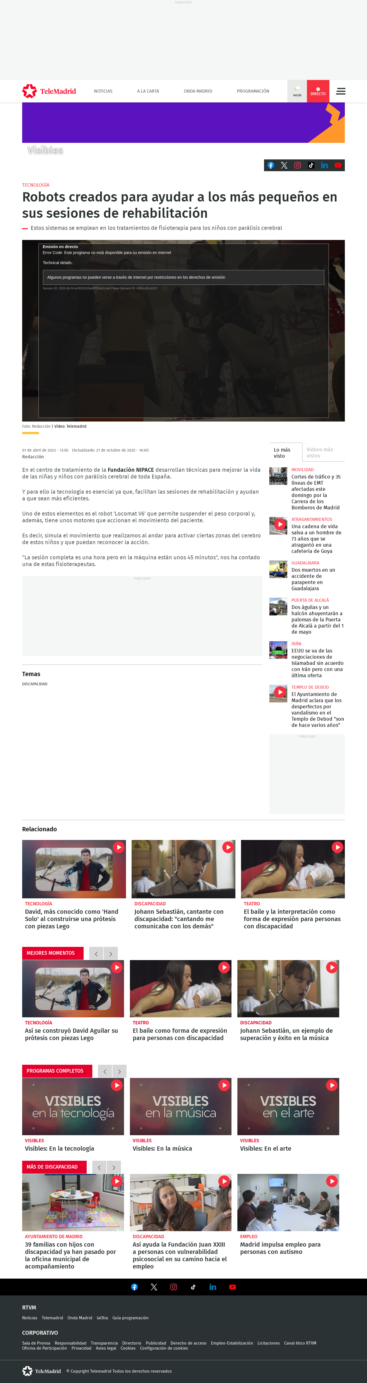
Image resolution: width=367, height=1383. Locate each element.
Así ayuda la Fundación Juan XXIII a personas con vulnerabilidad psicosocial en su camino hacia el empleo (181, 1202)
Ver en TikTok (193, 1288)
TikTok (311, 165)
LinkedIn (324, 165)
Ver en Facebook (134, 1288)
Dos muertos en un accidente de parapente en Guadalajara (278, 569)
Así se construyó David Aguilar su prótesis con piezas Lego (71, 1034)
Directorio (131, 1343)
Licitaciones (269, 1343)
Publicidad (156, 1343)
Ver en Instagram (173, 1287)
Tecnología (35, 185)
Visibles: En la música (181, 1106)
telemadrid (41, 1371)
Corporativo (40, 1333)
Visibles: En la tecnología (73, 1106)
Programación (253, 91)
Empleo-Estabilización (232, 1343)
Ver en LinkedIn (213, 1287)
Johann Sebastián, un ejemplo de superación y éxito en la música (286, 1034)
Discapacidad (34, 684)
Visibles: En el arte (288, 1106)
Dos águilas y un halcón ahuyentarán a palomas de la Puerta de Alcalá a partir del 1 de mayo (278, 606)
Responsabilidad (70, 1343)
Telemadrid (52, 1318)
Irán (296, 644)
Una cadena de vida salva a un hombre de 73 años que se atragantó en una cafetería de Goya (278, 526)
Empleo (249, 1236)
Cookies (128, 1348)
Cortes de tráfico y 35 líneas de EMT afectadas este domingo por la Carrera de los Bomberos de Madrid (278, 476)
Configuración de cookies (164, 1348)
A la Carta (148, 91)
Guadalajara (305, 563)
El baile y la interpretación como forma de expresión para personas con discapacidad (293, 869)
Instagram (297, 165)
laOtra (102, 1318)
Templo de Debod (310, 687)
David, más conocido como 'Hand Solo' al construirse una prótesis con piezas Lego (74, 869)
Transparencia (104, 1343)
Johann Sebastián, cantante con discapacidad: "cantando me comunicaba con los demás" (183, 869)
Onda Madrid (198, 91)
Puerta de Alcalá (310, 600)
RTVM (29, 1308)
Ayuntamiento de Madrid (53, 1236)
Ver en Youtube (232, 1287)
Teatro (252, 903)
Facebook (270, 165)
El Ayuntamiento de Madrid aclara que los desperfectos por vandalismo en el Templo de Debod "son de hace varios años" (278, 693)
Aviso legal (106, 1348)
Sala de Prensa (36, 1343)
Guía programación (131, 1318)
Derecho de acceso (189, 1343)
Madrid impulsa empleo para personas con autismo (288, 1202)
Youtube (338, 165)
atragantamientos (312, 519)
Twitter (284, 165)
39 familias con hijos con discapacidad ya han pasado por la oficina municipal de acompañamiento (73, 1202)
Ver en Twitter (154, 1288)
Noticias (103, 91)
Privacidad (81, 1348)
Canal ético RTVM (300, 1343)
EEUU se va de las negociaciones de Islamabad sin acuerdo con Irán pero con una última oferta (278, 650)
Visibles (34, 1140)
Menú (340, 91)
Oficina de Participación (44, 1348)
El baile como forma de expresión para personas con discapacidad (180, 1034)
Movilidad (303, 470)
